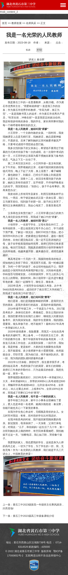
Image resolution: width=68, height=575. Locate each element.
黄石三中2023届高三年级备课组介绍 (33, 515)
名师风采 (31, 23)
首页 (4, 23)
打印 (39, 50)
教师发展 (16, 23)
